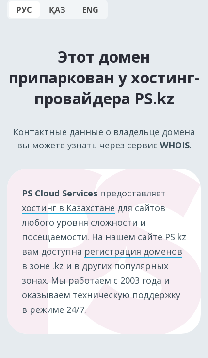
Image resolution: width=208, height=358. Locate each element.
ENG (90, 9)
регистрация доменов (133, 251)
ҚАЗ (57, 9)
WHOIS (175, 145)
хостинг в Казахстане (68, 207)
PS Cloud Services (59, 193)
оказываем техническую (76, 295)
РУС (24, 9)
